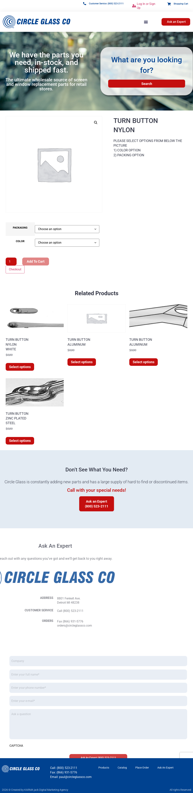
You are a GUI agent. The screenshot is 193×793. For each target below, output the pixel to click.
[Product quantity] (11, 261)
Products (103, 767)
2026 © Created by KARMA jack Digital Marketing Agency (35, 789)
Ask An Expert (165, 767)
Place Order (142, 767)
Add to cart (35, 261)
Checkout (15, 269)
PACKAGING (20, 227)
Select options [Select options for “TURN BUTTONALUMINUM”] (82, 362)
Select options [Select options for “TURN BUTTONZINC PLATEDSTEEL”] (20, 441)
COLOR (20, 241)
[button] (146, 22)
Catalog (122, 767)
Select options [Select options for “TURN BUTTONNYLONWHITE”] (20, 367)
